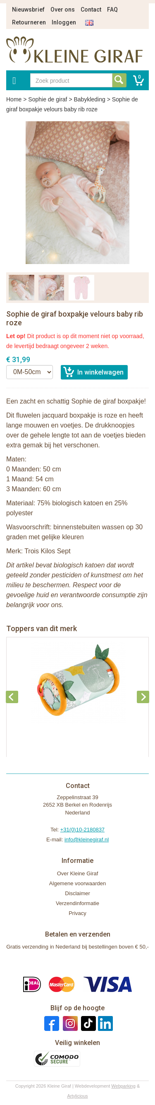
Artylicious (77, 1095)
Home (13, 99)
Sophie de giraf (47, 99)
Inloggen (64, 22)
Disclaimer (77, 893)
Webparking (123, 1085)
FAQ (112, 9)
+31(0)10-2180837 (82, 829)
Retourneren (29, 22)
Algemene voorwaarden (77, 883)
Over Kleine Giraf (77, 873)
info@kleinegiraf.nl (86, 839)
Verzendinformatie (77, 903)
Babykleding (89, 99)
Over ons (62, 9)
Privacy (77, 913)
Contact (91, 9)
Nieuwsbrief (28, 9)
